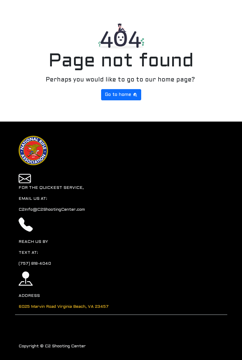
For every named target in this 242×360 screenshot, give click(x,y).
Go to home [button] (121, 94)
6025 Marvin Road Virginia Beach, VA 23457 (64, 307)
